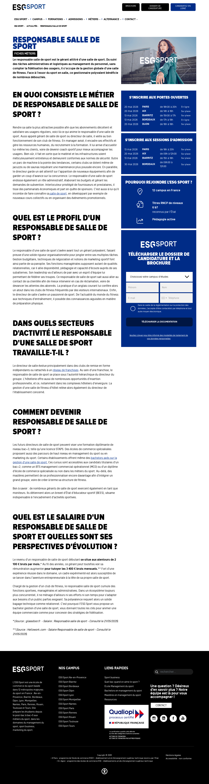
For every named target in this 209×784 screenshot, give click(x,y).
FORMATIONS (55, 19)
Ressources (110, 699)
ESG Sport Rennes (68, 712)
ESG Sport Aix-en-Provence (72, 677)
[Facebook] (173, 718)
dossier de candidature (155, 7)
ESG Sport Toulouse (68, 721)
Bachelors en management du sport (123, 690)
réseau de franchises (65, 370)
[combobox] (164, 298)
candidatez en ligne (183, 7)
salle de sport (58, 193)
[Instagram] (154, 718)
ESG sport (18, 26)
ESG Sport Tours (67, 726)
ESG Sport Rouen (67, 717)
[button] (104, 771)
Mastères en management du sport (122, 695)
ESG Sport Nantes (67, 704)
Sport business (112, 677)
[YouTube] (182, 718)
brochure (131, 6)
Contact (161, 705)
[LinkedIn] (163, 718)
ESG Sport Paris (66, 708)
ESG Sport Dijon (66, 690)
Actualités (32, 26)
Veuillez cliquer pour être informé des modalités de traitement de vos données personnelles (158, 337)
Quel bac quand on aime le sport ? (122, 682)
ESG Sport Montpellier (70, 699)
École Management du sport (119, 686)
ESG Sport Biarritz (67, 682)
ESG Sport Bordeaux (69, 686)
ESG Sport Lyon (66, 695)
